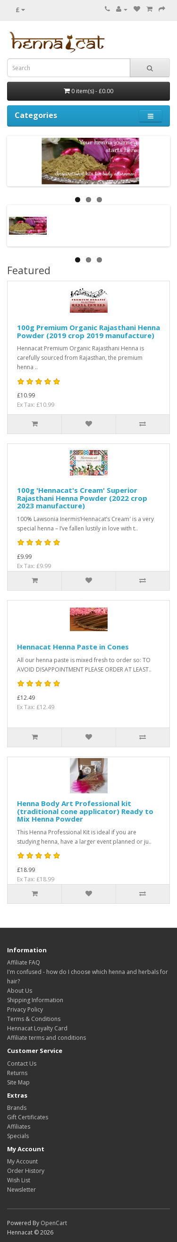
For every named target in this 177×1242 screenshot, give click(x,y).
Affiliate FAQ (23, 962)
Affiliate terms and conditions (46, 1038)
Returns (17, 1073)
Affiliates (18, 1127)
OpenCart (54, 1223)
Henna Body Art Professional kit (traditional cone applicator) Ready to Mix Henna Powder (85, 811)
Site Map (18, 1082)
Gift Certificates (27, 1117)
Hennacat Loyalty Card (37, 1028)
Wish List (18, 1180)
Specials (18, 1136)
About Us (19, 991)
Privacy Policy (25, 1009)
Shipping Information (35, 1000)
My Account (22, 1161)
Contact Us (21, 1064)
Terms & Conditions (33, 1019)
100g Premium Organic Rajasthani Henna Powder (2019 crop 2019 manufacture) (88, 331)
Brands (16, 1108)
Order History (25, 1171)
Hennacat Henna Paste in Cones (73, 646)
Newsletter (21, 1190)
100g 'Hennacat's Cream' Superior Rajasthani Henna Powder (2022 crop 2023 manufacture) (82, 497)
